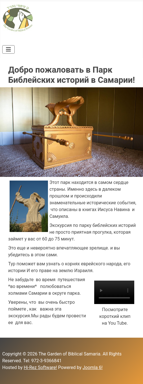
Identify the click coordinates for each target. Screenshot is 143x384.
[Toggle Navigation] (8, 49)
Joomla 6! (93, 367)
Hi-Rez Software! (40, 367)
